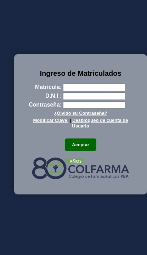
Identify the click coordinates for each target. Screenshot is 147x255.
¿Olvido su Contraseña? (80, 113)
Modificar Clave (50, 120)
